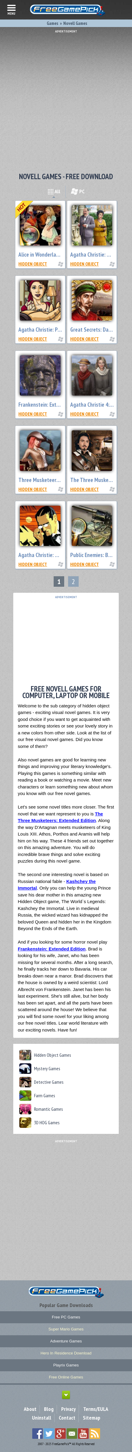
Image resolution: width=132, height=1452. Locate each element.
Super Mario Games (66, 1329)
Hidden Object (32, 264)
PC (78, 191)
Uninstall (41, 1417)
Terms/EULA (95, 1408)
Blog (49, 1408)
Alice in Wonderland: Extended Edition (59, 254)
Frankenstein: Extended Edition (52, 404)
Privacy (68, 1408)
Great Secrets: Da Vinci (95, 329)
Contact (67, 1417)
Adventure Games (66, 1341)
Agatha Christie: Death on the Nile (55, 555)
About (30, 1408)
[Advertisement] (66, 98)
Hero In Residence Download (65, 1353)
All (54, 191)
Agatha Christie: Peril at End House (56, 329)
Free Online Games (66, 1377)
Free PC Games (66, 1317)
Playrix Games (66, 1365)
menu (11, 9)
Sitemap (91, 1417)
